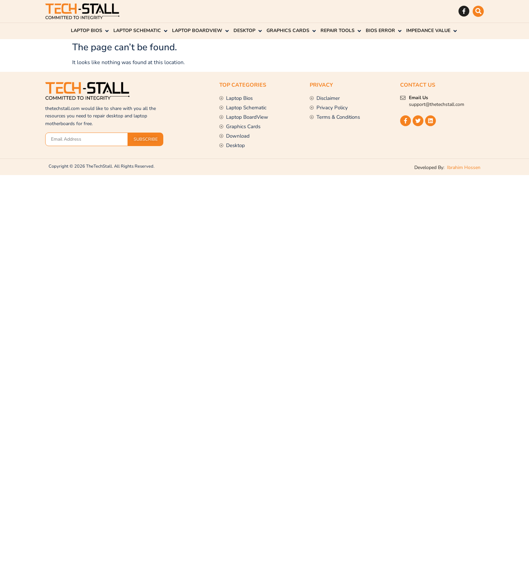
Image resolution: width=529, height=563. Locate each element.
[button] (478, 11)
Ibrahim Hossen (463, 167)
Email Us (418, 97)
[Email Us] (403, 98)
